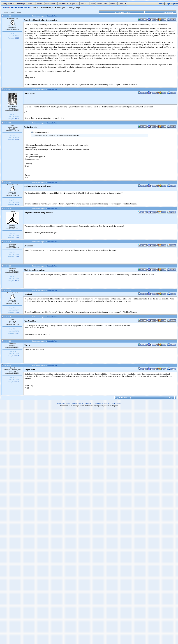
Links (106, 3)
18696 (16, 38)
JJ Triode (12, 244)
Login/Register (171, 4)
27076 (16, 312)
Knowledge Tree (52, 16)
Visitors (84, 3)
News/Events (51, 3)
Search (114, 3)
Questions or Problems (101, 403)
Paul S (12, 368)
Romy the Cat (12, 18)
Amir (12, 319)
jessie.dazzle (12, 92)
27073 (16, 237)
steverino (12, 268)
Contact (122, 3)
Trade (99, 3)
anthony (12, 344)
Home (6, 7)
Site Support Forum (20, 7)
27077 (16, 333)
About (31, 3)
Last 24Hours (72, 403)
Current (40, 3)
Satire (92, 3)
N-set (12, 125)
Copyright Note (115, 403)
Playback (74, 3)
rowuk (12, 211)
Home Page (61, 403)
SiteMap (88, 403)
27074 (16, 256)
